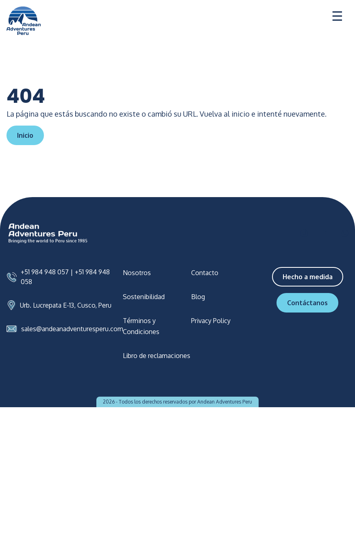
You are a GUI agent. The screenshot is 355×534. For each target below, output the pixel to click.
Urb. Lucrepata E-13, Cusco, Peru (65, 305)
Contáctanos (307, 303)
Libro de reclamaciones (156, 356)
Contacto (204, 273)
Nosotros (137, 273)
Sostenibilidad (144, 297)
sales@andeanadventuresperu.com (72, 329)
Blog (198, 297)
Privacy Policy (211, 321)
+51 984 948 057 (45, 272)
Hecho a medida (308, 277)
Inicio (25, 135)
